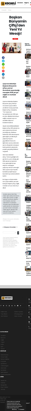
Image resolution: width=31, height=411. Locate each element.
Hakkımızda (4, 312)
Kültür (2, 344)
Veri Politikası (4, 316)
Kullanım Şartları (18, 312)
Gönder (18, 233)
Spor (2, 346)
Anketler (3, 383)
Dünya (9, 10)
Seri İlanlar (3, 370)
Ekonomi (3, 338)
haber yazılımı (3, 404)
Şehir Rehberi (4, 372)
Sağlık (2, 340)
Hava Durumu (4, 355)
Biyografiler (4, 385)
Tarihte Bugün (4, 366)
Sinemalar (3, 368)
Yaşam (3, 342)
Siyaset (3, 349)
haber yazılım (3, 407)
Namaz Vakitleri (5, 359)
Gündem (20, 3)
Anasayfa (4, 10)
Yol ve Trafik (4, 357)
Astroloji (3, 389)
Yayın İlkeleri (4, 314)
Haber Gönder (18, 316)
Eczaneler (3, 361)
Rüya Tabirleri (4, 387)
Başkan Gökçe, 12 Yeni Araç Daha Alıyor (28, 71)
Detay (14, 409)
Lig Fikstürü (4, 363)
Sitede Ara (3, 380)
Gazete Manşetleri (6, 374)
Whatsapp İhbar (18, 314)
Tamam (21, 409)
